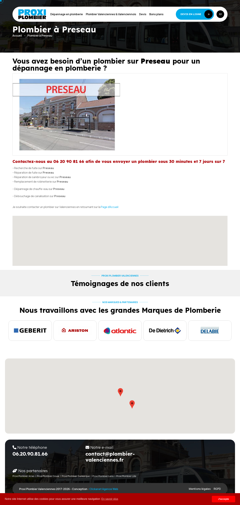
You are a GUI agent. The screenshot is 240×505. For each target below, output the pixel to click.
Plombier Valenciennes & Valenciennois (111, 14)
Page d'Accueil (109, 207)
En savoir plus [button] (109, 498)
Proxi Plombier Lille (126, 476)
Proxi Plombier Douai (48, 476)
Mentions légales (200, 489)
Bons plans (156, 14)
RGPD (217, 489)
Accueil (17, 35)
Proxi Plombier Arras (23, 476)
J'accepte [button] (223, 499)
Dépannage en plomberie (66, 14)
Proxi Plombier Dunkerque (76, 476)
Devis (142, 14)
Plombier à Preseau (39, 35)
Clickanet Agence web (103, 489)
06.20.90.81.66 (30, 454)
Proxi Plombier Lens (103, 476)
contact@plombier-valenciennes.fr (110, 457)
